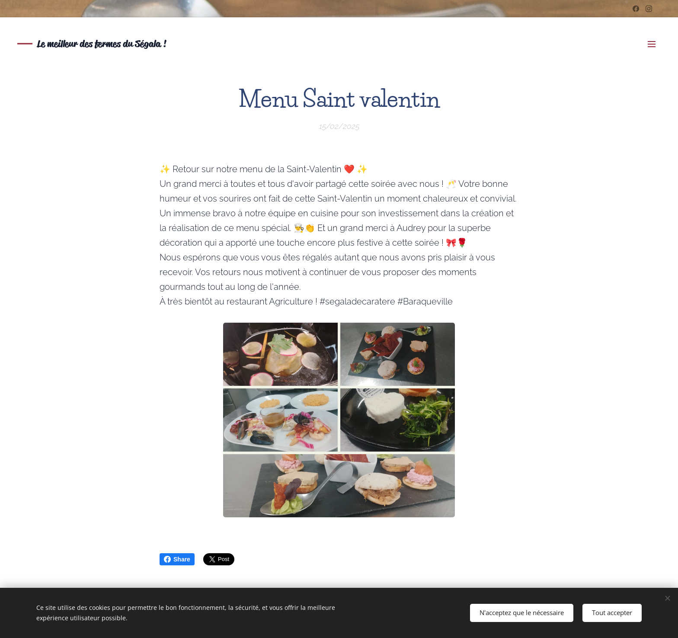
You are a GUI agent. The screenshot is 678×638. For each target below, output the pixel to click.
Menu (652, 44)
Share (177, 559)
